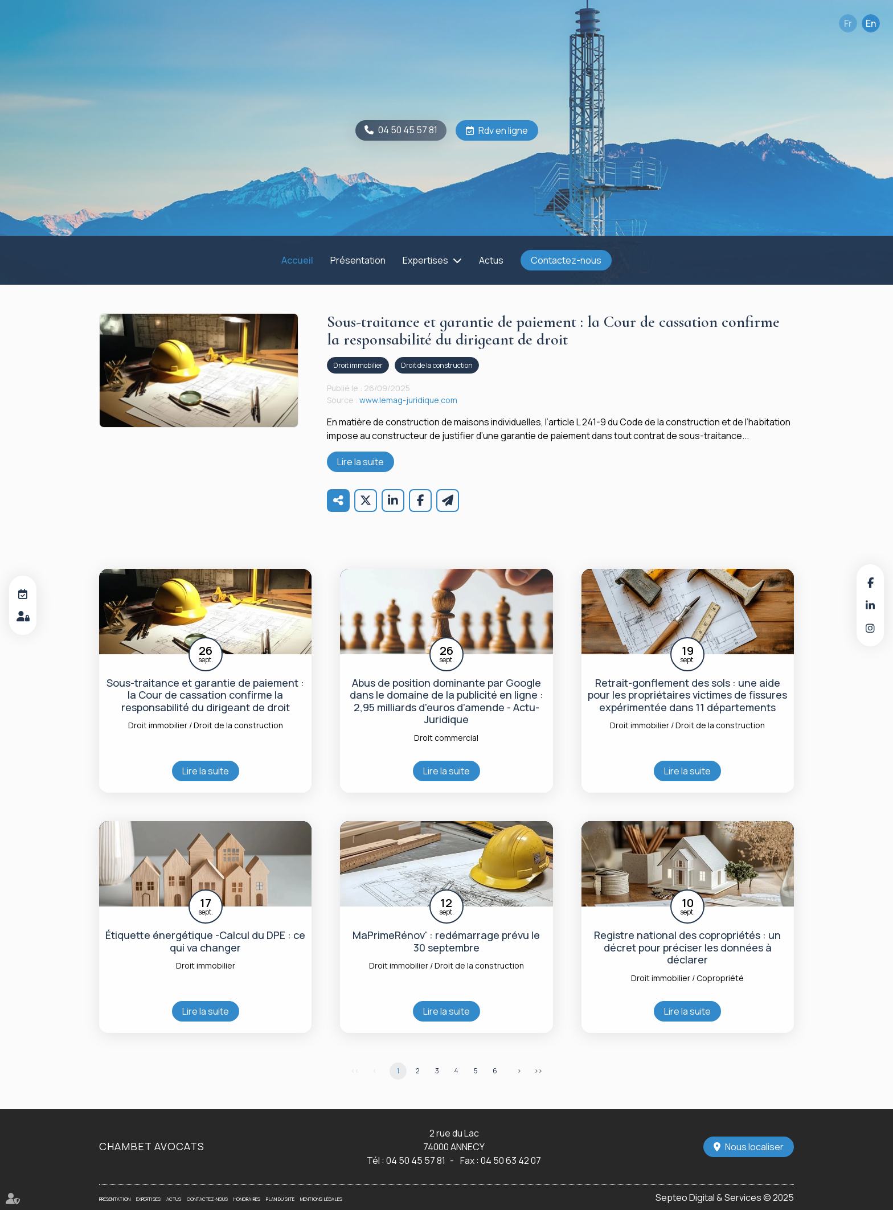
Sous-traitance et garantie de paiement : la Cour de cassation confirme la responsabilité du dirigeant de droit (205, 695)
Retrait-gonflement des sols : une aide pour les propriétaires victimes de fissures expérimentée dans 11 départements (687, 695)
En (871, 23)
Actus (491, 260)
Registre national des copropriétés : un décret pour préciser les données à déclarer (687, 947)
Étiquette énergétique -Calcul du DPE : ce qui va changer (205, 941)
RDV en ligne (23, 594)
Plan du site (280, 1199)
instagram (870, 628)
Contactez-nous (566, 260)
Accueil (297, 260)
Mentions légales (321, 1199)
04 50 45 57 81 (407, 130)
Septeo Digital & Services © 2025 (725, 1197)
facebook (870, 582)
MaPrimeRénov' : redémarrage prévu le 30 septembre (446, 941)
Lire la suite (360, 462)
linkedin (870, 605)
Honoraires (247, 1199)
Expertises (425, 260)
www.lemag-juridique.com (408, 400)
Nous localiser (754, 1147)
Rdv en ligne (503, 130)
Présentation (358, 260)
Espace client (23, 617)
